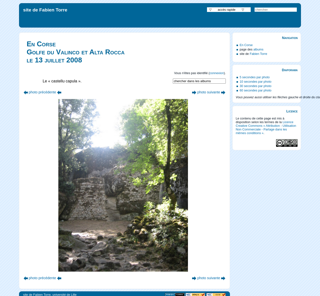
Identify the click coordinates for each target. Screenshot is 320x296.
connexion (217, 73)
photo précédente (42, 92)
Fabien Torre (258, 54)
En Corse (246, 45)
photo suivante (208, 92)
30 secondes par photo (255, 86)
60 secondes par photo (255, 90)
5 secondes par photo (255, 77)
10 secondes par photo (255, 81)
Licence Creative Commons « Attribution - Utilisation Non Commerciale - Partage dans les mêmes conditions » (266, 127)
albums (258, 49)
